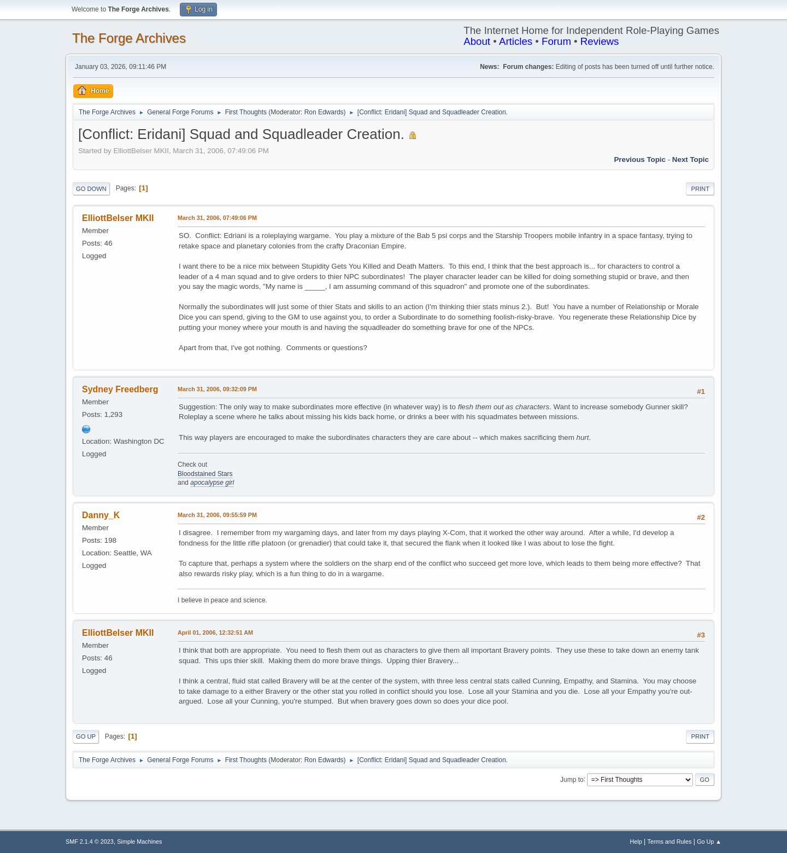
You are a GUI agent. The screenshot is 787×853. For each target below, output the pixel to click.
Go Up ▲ (709, 841)
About (476, 41)
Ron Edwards (324, 112)
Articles (515, 41)
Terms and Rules (670, 841)
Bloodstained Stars (205, 474)
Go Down (91, 188)
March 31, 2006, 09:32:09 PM (217, 389)
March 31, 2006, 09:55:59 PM (217, 515)
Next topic (690, 159)
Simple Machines (139, 841)
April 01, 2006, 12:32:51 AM (215, 632)
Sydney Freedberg (120, 389)
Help (636, 841)
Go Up (86, 736)
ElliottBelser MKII (118, 218)
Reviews (599, 41)
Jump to (572, 779)
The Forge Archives (129, 38)
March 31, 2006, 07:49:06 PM (217, 217)
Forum (556, 41)
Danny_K (101, 515)
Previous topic (640, 159)
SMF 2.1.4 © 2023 (90, 841)
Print (700, 188)
